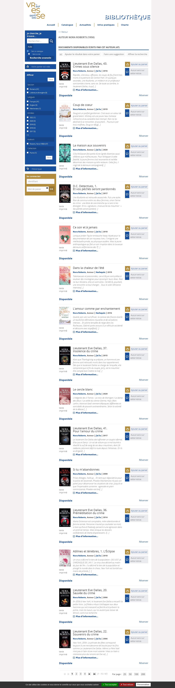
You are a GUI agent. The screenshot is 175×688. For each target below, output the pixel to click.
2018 (32, 128)
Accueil (51, 25)
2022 (32, 117)
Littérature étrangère (37, 93)
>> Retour (63, 31)
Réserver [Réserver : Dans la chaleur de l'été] (143, 299)
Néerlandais (34, 108)
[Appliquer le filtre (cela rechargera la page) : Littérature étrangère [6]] (38, 93)
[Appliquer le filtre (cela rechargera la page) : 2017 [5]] (32, 131)
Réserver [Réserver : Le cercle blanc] (143, 418)
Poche (32, 153)
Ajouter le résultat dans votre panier (82, 54)
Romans (33, 89)
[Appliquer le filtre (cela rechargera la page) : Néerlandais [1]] (35, 108)
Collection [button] (31, 148)
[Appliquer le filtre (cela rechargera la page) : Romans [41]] (34, 89)
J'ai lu (98, 71)
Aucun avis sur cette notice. (137, 154)
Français (33, 101)
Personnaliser (143, 685)
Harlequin (100, 272)
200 (143, 674)
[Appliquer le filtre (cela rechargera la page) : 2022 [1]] (32, 117)
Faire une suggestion (114, 54)
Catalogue (67, 25)
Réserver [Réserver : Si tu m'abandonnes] (143, 500)
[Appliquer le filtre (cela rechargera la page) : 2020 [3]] (32, 121)
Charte (125, 25)
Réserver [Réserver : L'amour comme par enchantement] (143, 338)
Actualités (85, 25)
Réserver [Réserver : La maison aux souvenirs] (143, 176)
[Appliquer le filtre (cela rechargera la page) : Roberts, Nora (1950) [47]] (38, 144)
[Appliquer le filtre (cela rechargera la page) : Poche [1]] (33, 153)
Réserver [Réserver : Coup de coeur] (143, 135)
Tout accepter (110, 685)
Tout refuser (127, 685)
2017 (32, 131)
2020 (32, 121)
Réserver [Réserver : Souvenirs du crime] (143, 663)
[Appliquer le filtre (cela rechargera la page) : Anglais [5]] (33, 105)
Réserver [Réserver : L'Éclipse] (143, 580)
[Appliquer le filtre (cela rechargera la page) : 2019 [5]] (32, 124)
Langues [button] (31, 97)
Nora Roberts (79, 71)
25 (125, 674)
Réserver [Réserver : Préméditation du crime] (143, 541)
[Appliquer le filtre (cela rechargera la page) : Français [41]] (34, 101)
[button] (127, 64)
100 (136, 674)
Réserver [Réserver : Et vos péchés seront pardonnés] (143, 217)
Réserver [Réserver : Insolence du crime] (143, 379)
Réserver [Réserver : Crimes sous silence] (143, 95)
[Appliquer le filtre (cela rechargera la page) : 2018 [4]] (32, 128)
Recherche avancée (40, 57)
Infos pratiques (106, 25)
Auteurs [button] (30, 139)
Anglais (32, 105)
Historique (37, 168)
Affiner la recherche (137, 54)
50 (130, 674)
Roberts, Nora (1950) (37, 144)
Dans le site (36, 54)
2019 (32, 124)
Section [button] (30, 84)
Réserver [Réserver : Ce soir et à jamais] (143, 258)
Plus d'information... (87, 89)
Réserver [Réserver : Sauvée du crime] (143, 621)
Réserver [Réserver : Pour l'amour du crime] (143, 459)
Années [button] (30, 113)
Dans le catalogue (37, 51)
